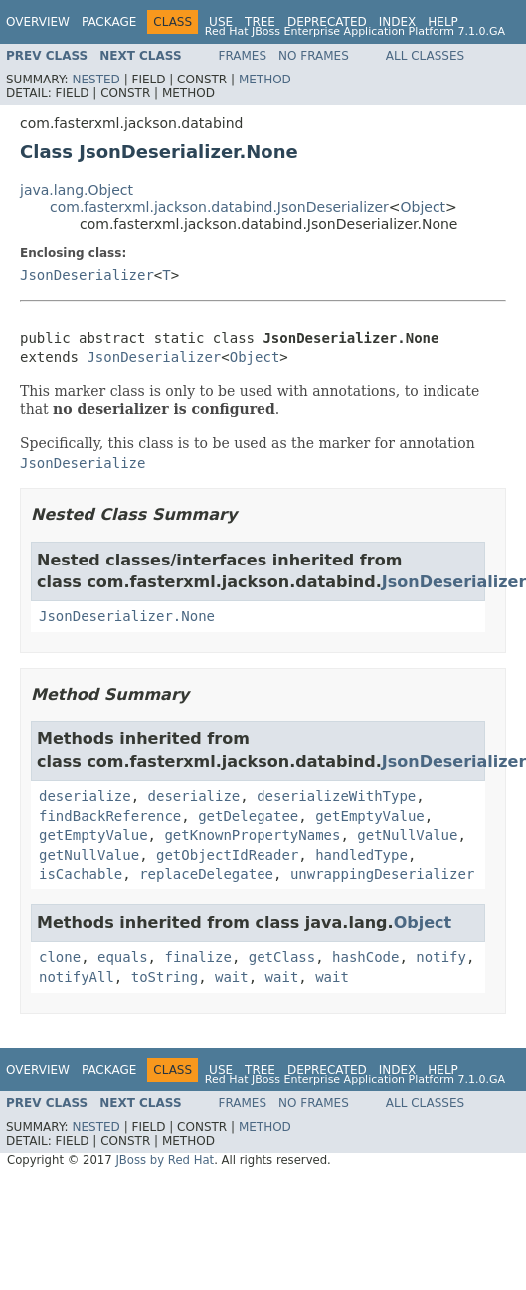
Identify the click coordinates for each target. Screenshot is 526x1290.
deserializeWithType (336, 796)
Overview (38, 22)
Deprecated (327, 22)
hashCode (365, 957)
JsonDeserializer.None (127, 616)
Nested (95, 79)
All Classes (425, 56)
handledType (361, 855)
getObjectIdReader (227, 855)
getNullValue (407, 835)
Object (423, 207)
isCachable (80, 874)
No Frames (313, 56)
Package (109, 22)
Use (221, 22)
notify (441, 957)
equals (122, 957)
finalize (197, 957)
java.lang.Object (76, 190)
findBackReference (110, 816)
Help (443, 22)
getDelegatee (248, 816)
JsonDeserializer (87, 275)
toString (164, 977)
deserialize (85, 796)
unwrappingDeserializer (382, 874)
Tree (260, 22)
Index (398, 22)
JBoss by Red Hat (164, 1160)
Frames (243, 56)
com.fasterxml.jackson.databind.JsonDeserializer (219, 207)
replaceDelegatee (206, 874)
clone (60, 957)
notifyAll (76, 977)
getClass (282, 957)
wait (232, 977)
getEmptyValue (370, 816)
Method (265, 79)
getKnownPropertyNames (252, 835)
